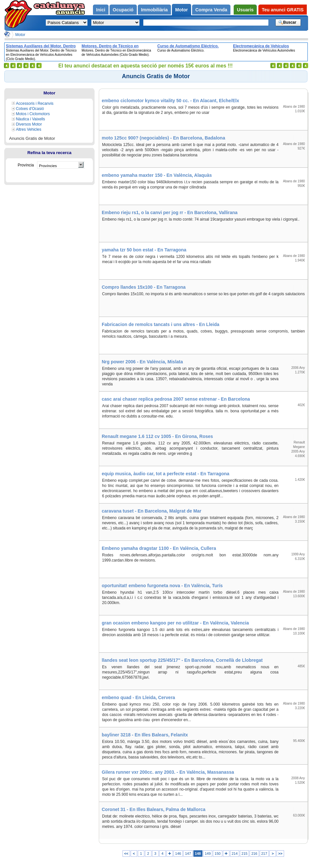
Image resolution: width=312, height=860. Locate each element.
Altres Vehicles (28, 129)
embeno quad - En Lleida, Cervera (138, 697)
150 (217, 853)
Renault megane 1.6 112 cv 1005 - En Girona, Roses (157, 436)
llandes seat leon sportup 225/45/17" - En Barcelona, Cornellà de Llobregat (182, 660)
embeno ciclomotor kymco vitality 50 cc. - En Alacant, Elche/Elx (170, 100)
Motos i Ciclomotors (33, 114)
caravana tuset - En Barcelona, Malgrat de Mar (152, 511)
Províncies (48, 166)
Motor (20, 34)
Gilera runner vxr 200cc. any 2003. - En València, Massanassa (168, 772)
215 (244, 853)
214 (235, 853)
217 (264, 853)
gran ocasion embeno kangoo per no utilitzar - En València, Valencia (175, 622)
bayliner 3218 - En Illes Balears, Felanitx (145, 734)
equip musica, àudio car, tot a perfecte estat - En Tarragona (165, 473)
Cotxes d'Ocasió (30, 108)
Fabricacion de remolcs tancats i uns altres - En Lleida (160, 324)
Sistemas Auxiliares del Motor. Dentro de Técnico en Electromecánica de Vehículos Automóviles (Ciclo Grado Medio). (41, 46)
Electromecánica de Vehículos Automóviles (261, 46)
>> (280, 853)
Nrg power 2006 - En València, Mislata (142, 361)
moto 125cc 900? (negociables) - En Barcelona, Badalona (163, 137)
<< (126, 853)
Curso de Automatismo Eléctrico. (188, 46)
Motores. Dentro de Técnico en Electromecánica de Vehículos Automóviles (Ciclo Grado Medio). (113, 46)
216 (254, 853)
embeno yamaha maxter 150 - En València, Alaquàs (157, 175)
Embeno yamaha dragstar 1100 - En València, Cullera (159, 548)
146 (178, 853)
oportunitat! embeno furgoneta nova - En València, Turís (162, 585)
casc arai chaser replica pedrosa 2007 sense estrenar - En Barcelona (176, 399)
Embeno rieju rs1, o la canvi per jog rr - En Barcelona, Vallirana (170, 212)
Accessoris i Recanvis (35, 103)
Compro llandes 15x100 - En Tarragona (144, 287)
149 (208, 853)
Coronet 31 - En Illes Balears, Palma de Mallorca (153, 809)
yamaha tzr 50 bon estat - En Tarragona (144, 249)
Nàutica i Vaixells (30, 119)
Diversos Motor (29, 124)
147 (188, 853)
